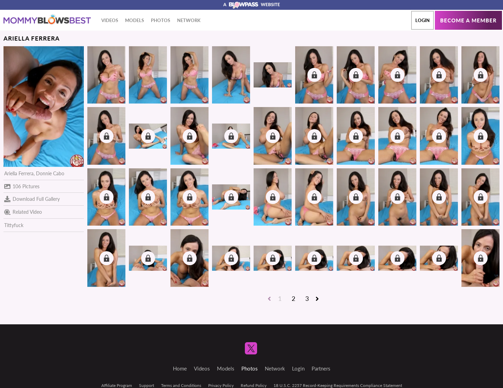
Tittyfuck (13, 225)
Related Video (23, 212)
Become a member (468, 20)
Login (422, 20)
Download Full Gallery (32, 199)
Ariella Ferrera (19, 173)
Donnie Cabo (50, 173)
